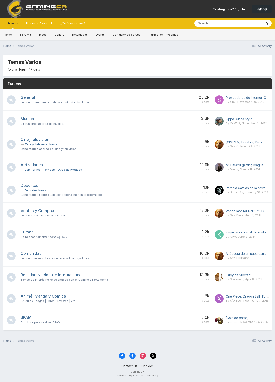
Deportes (29, 185)
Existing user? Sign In (230, 9)
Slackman (236, 279)
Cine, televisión (35, 139)
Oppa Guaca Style (239, 119)
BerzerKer (236, 192)
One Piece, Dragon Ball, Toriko (248, 296)
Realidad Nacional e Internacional (51, 274)
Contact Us (129, 366)
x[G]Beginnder (240, 300)
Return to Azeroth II (39, 23)
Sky (232, 146)
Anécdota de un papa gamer (247, 253)
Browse (12, 25)
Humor (27, 232)
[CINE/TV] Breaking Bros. (244, 142)
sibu (233, 102)
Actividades (32, 164)
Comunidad (31, 253)
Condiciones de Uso (127, 34)
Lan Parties (32, 169)
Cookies (147, 366)
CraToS (235, 123)
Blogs (43, 34)
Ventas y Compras (38, 210)
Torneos (49, 169)
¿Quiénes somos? (72, 23)
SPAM (26, 317)
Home (8, 34)
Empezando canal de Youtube (248, 232)
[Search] (216, 23)
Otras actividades (70, 169)
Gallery (59, 34)
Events (100, 34)
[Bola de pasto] (237, 318)
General (28, 97)
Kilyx (233, 236)
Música (27, 118)
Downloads (80, 34)
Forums (25, 34)
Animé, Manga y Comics (43, 296)
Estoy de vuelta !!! (238, 275)
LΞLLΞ (234, 322)
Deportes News (35, 190)
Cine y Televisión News (41, 144)
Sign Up (262, 9)
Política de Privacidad (163, 34)
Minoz (234, 169)
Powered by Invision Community (137, 375)
